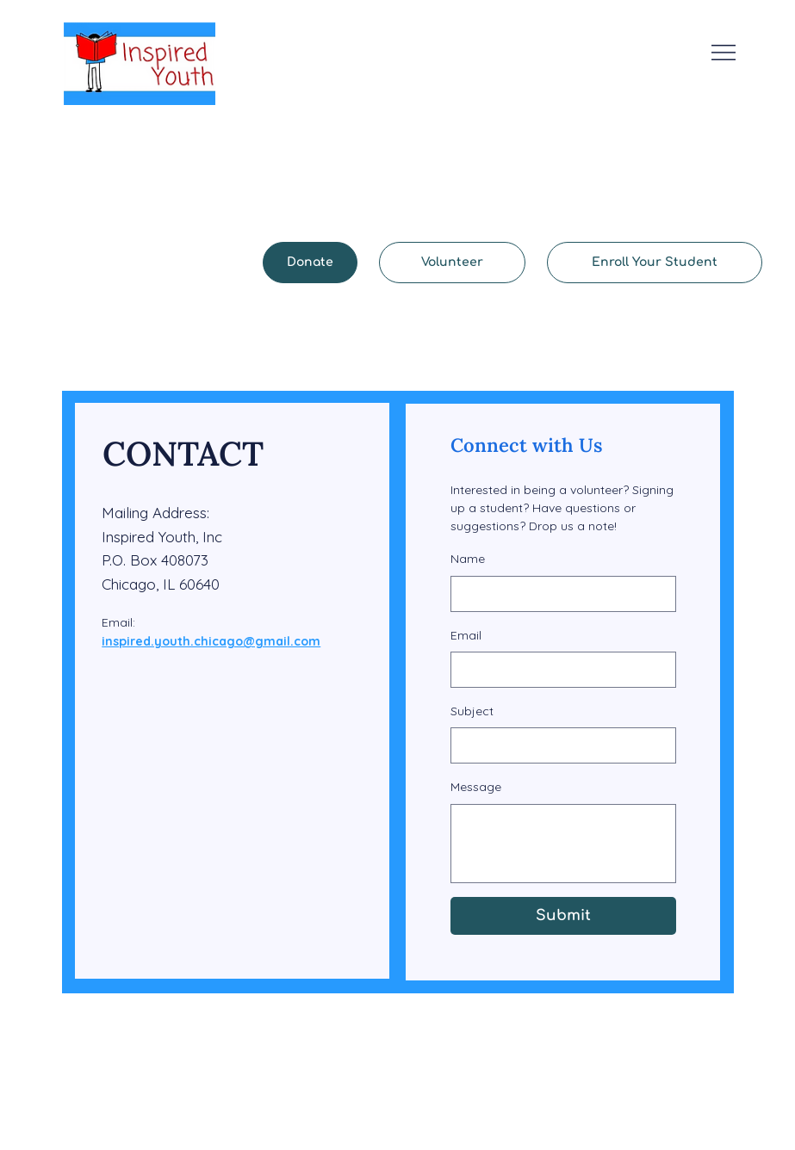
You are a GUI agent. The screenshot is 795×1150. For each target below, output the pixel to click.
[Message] (563, 843)
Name (467, 558)
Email (465, 635)
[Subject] (558, 745)
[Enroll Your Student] (654, 262)
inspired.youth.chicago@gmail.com (211, 641)
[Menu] (724, 52)
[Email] (558, 669)
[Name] (558, 594)
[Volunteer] (452, 262)
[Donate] (310, 262)
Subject (472, 711)
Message (475, 786)
